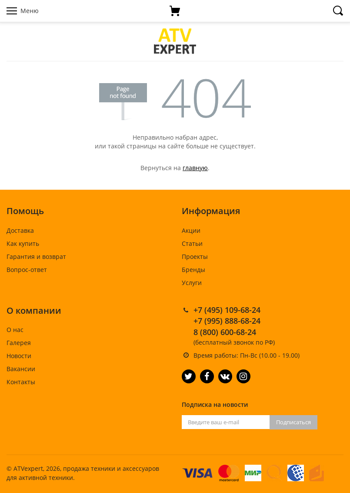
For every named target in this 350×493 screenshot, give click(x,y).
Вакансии (21, 369)
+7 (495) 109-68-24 (226, 310)
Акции (191, 230)
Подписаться (293, 422)
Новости (19, 356)
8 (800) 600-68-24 (224, 332)
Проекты (195, 256)
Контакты (21, 382)
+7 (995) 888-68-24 (226, 320)
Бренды (193, 269)
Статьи (192, 243)
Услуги (192, 282)
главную (195, 168)
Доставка (20, 230)
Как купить (23, 243)
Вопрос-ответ (27, 269)
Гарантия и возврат (36, 256)
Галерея (19, 343)
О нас (15, 329)
